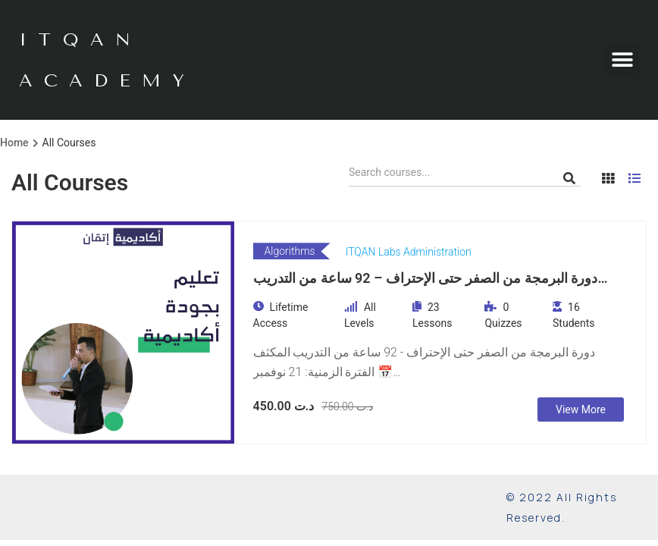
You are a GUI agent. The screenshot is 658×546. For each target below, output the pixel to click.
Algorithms (290, 251)
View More (581, 409)
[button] (622, 60)
